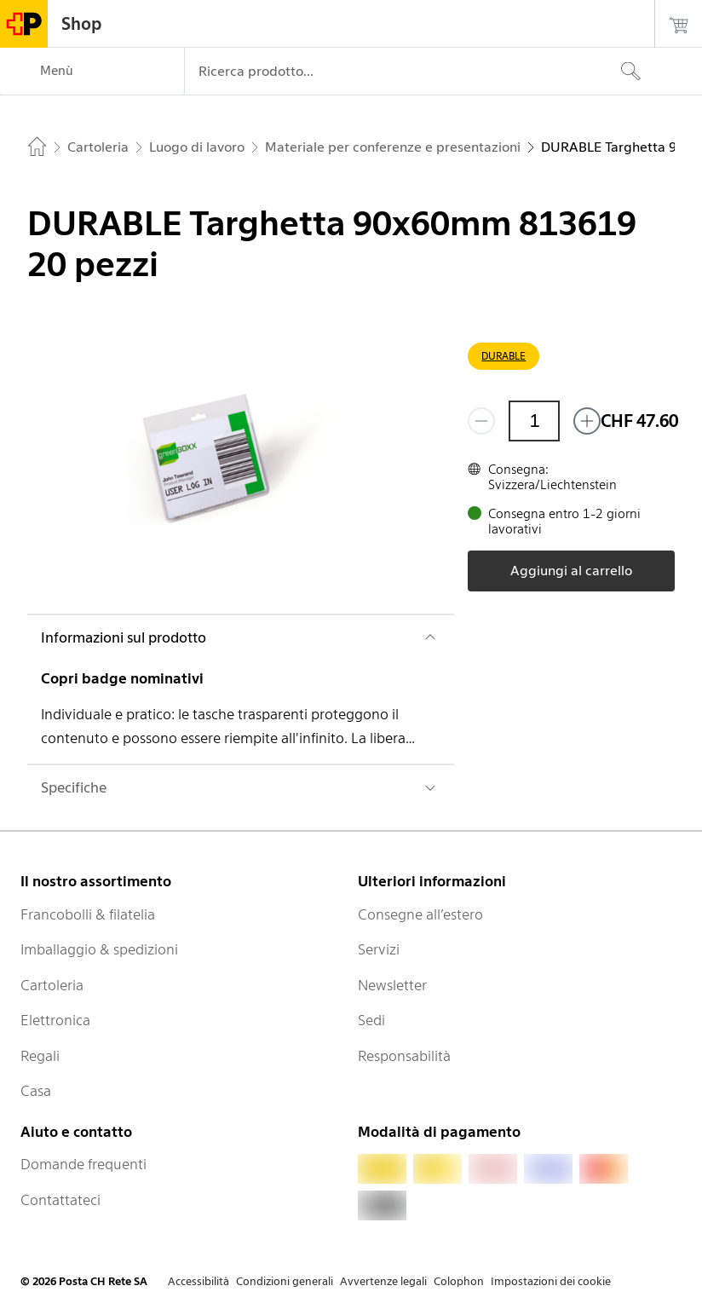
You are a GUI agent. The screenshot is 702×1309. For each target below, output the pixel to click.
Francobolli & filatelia (87, 914)
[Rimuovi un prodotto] (481, 421)
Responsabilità (404, 1055)
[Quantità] (534, 421)
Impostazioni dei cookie (551, 1281)
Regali (40, 1055)
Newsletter (392, 985)
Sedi (371, 1020)
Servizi (379, 949)
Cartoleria (51, 985)
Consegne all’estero (420, 914)
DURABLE (503, 355)
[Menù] (92, 71)
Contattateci (60, 1199)
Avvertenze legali (383, 1281)
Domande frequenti (83, 1164)
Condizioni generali (284, 1281)
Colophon (459, 1281)
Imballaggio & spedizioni (99, 949)
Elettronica (55, 1020)
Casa (35, 1090)
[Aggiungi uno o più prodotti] (587, 421)
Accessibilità (198, 1281)
